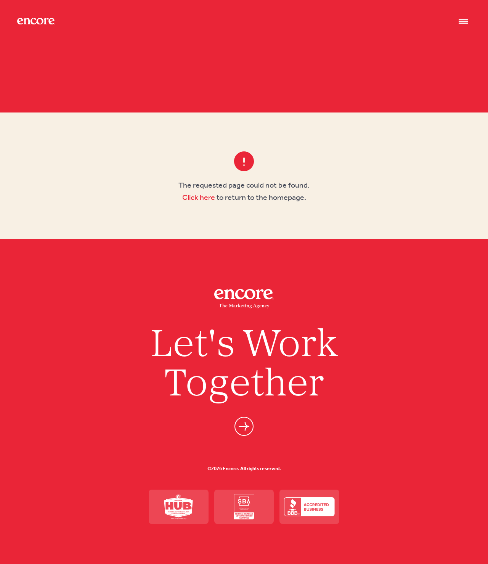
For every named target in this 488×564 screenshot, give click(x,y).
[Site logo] (36, 21)
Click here (198, 197)
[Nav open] (463, 21)
